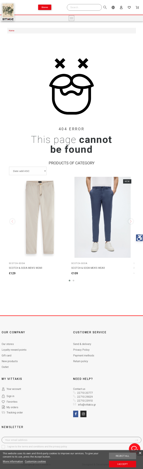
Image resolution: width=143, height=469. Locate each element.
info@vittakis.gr (86, 404)
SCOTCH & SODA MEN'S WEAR (25, 268)
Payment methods (83, 355)
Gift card (6, 355)
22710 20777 (85, 392)
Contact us (79, 389)
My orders (10, 407)
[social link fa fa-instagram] (83, 414)
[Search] (86, 7)
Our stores (8, 344)
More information (13, 461)
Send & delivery (82, 344)
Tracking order (15, 412)
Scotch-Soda (17, 263)
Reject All (122, 456)
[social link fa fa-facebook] (75, 414)
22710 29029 (85, 396)
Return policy (80, 361)
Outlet (5, 367)
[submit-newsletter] (136, 440)
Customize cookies (35, 461)
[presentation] (12, 221)
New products (10, 361)
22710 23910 (85, 400)
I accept (122, 464)
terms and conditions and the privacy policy (44, 446)
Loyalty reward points (14, 349)
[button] (70, 280)
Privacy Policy (81, 349)
